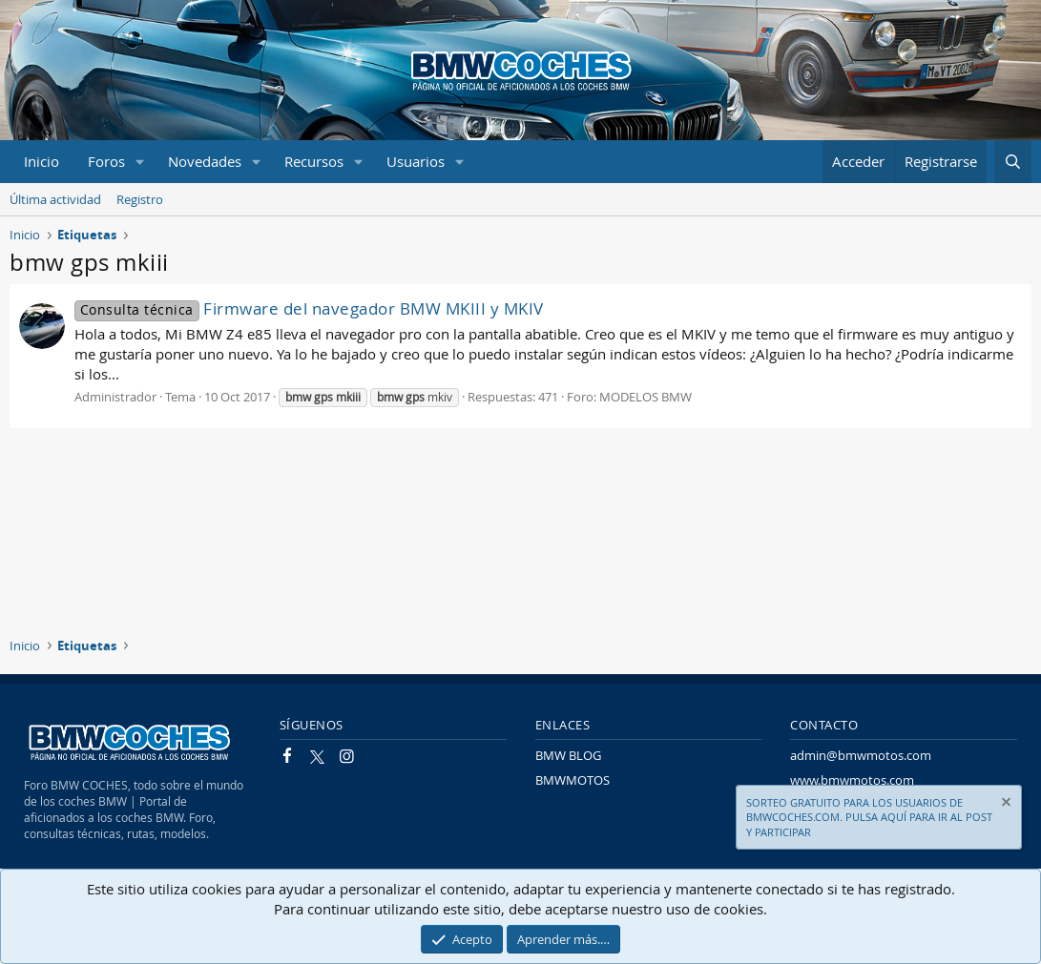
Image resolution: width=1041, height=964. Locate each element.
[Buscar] (1012, 161)
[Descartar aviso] (1004, 804)
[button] (140, 161)
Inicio (41, 161)
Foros (106, 161)
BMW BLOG (568, 755)
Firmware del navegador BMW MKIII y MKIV (309, 308)
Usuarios (415, 161)
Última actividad (55, 199)
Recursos (314, 161)
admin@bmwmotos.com (860, 755)
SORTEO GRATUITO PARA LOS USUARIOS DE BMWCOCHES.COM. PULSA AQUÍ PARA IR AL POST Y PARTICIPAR (869, 817)
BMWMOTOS (572, 780)
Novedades (204, 161)
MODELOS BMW (645, 396)
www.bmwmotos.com (852, 780)
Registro (139, 199)
